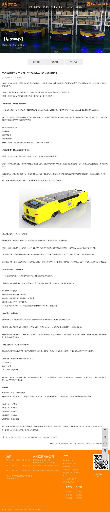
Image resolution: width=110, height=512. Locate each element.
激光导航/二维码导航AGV (71, 473)
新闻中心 (62, 7)
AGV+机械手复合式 (69, 479)
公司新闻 (36, 62)
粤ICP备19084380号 (40, 509)
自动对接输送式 (68, 482)
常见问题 (73, 62)
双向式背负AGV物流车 (70, 469)
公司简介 (79, 492)
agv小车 (4, 509)
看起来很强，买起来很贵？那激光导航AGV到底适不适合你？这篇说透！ (34, 437)
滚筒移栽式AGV (68, 466)
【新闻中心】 (13, 39)
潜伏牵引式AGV (68, 460)
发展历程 (79, 498)
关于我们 (45, 7)
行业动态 (55, 62)
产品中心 (54, 7)
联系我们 (79, 7)
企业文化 (79, 495)
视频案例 (37, 7)
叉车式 (65, 476)
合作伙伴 (70, 7)
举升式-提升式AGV (69, 463)
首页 (30, 7)
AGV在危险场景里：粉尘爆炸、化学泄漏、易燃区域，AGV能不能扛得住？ (81, 443)
